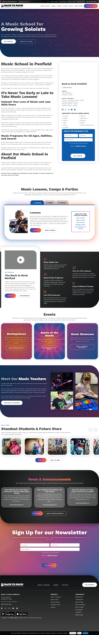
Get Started (89, 586)
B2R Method (79, 598)
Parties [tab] (64, 203)
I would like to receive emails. (78, 143)
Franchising (62, 1)
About (71, 6)
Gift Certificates (80, 606)
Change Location (24, 1)
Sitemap (39, 619)
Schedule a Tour (55, 606)
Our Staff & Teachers (11, 403)
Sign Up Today (91, 6)
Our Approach (25, 296)
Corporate (79, 596)
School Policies (55, 603)
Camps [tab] (49, 203)
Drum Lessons (80, 223)
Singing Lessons (80, 225)
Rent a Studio (79, 609)
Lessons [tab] (34, 203)
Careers (53, 609)
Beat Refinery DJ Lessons (80, 228)
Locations (78, 614)
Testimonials (79, 601)
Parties (59, 6)
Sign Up (35, 231)
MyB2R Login (54, 1)
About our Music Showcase (82, 348)
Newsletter (71, 1)
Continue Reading (16, 506)
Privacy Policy (32, 619)
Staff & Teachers (56, 598)
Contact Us (80, 1)
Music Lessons (45, 6)
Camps (53, 6)
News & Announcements (55, 515)
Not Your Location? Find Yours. (9, 603)
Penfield (54, 596)
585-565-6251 (7, 606)
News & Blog (79, 603)
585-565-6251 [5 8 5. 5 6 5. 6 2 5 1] (91, 1)
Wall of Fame (79, 6)
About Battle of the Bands (49, 349)
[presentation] (78, 150)
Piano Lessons (80, 218)
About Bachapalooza (16, 348)
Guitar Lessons (80, 221)
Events (65, 6)
